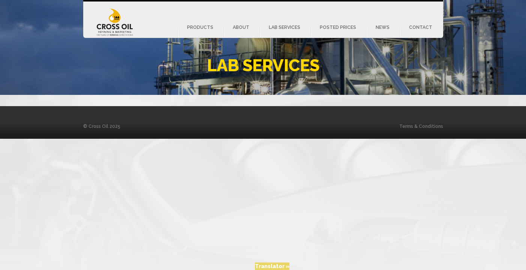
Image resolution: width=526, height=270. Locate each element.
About (241, 27)
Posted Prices (338, 27)
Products (200, 27)
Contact (420, 27)
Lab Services (284, 27)
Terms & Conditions (421, 126)
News (383, 27)
